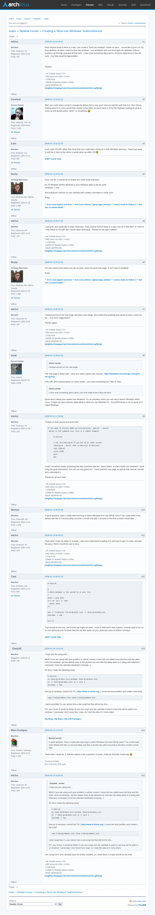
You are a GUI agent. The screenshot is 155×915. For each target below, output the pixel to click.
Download (145, 5)
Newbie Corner (29, 31)
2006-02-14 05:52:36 (54, 510)
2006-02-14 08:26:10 (54, 535)
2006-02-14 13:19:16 (54, 648)
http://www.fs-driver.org (88, 691)
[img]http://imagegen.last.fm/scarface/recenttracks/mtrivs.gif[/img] (73, 88)
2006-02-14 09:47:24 (54, 576)
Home (64, 5)
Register (37, 19)
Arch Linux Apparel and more (59, 204)
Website (17, 132)
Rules (18, 19)
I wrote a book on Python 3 (124, 204)
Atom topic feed (139, 901)
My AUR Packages (73, 719)
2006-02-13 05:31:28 (54, 262)
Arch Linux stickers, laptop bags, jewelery (92, 204)
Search (27, 19)
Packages (76, 5)
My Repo (58, 719)
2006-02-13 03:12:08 (54, 174)
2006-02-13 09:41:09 (54, 355)
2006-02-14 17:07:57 (54, 730)
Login (46, 19)
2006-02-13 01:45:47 (54, 41)
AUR (133, 5)
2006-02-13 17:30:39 (54, 416)
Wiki (100, 5)
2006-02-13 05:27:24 (54, 221)
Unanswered (140, 23)
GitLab (110, 5)
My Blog (48, 719)
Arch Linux (16, 5)
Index (11, 19)
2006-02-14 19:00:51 (54, 775)
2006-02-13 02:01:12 (54, 99)
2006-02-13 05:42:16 (54, 309)
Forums (90, 5)
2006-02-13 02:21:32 (54, 143)
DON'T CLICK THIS (53, 159)
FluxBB (142, 905)
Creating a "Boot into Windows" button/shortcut (72, 31)
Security (122, 5)
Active (130, 23)
